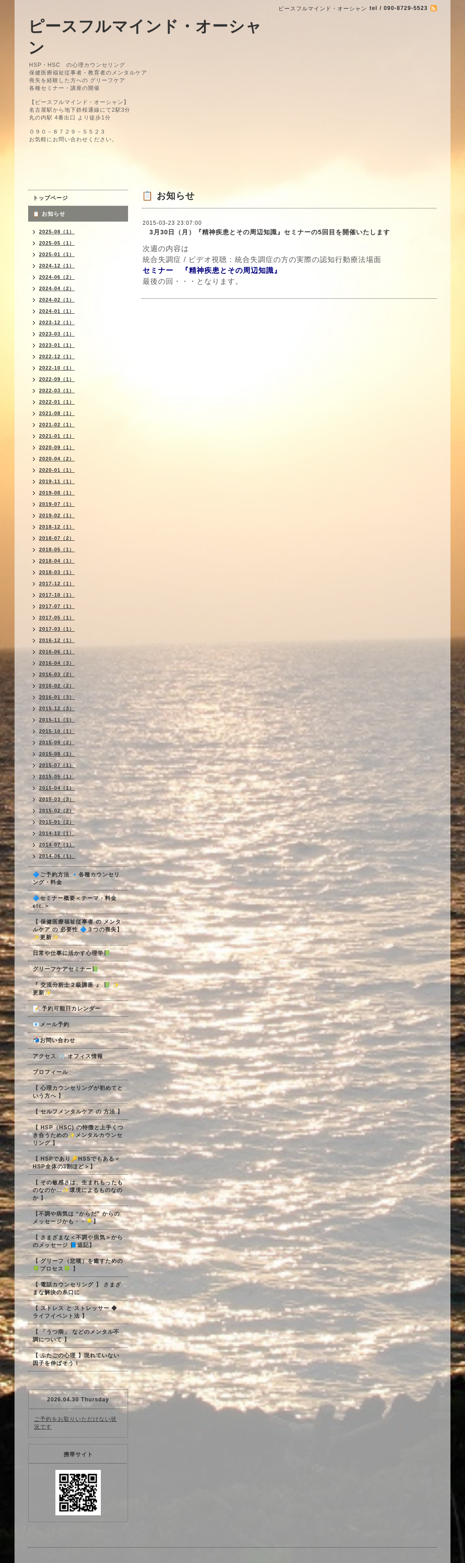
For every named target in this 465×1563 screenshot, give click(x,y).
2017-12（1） (57, 583)
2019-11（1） (57, 481)
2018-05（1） (57, 549)
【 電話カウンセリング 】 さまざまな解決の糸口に (77, 1288)
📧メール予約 (51, 1024)
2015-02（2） (57, 810)
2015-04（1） (57, 788)
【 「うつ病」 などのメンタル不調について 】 (76, 1336)
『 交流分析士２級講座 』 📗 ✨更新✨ (76, 989)
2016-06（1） (57, 651)
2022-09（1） (57, 379)
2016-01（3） (57, 697)
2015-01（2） (57, 822)
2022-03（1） (57, 390)
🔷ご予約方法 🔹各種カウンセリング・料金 (76, 878)
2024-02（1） (57, 299)
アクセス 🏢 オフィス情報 (68, 1056)
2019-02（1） (57, 515)
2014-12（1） (57, 833)
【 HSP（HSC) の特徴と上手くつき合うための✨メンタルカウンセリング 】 (78, 1135)
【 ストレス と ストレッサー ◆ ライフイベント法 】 (75, 1312)
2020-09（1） (57, 447)
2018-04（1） (57, 561)
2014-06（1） (57, 856)
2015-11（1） (57, 719)
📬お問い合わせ (54, 1040)
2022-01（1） (57, 402)
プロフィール (50, 1072)
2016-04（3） (57, 663)
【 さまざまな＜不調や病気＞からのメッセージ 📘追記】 (78, 1241)
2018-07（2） (57, 538)
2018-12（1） (57, 526)
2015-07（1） (57, 765)
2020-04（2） (57, 458)
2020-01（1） (57, 470)
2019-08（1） (57, 492)
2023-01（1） (57, 345)
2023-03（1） (57, 333)
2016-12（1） (57, 640)
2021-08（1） (57, 413)
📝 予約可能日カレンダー (67, 1008)
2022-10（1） (57, 368)
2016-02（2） (57, 685)
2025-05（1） (57, 243)
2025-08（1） (57, 231)
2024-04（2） (57, 288)
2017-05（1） (57, 617)
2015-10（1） (57, 731)
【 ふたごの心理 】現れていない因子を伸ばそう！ (76, 1359)
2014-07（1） (57, 844)
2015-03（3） (57, 799)
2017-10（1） (57, 595)
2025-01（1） (57, 254)
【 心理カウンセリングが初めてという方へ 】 (78, 1092)
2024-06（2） (57, 277)
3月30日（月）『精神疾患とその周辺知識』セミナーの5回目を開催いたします (266, 232)
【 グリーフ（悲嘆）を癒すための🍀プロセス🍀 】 (78, 1265)
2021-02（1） (57, 424)
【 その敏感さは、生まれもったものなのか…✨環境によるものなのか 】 (78, 1190)
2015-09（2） (57, 742)
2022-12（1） (57, 356)
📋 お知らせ (52, 214)
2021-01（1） (57, 436)
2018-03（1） (57, 572)
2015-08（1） (57, 754)
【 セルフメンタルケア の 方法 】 (78, 1111)
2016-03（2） (57, 674)
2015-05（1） (57, 776)
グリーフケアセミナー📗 (66, 969)
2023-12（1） (57, 322)
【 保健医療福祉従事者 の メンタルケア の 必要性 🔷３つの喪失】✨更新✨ (78, 929)
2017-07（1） (57, 606)
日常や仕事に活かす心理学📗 (72, 953)
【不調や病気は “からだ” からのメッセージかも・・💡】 (76, 1218)
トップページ (50, 198)
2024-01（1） (57, 311)
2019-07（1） (57, 504)
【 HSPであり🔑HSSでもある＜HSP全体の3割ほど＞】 (76, 1163)
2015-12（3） (57, 708)
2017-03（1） (57, 629)
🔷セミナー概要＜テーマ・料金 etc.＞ (75, 902)
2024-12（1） (57, 265)
